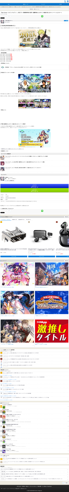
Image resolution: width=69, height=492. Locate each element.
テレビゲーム (28, 219)
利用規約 (23, 486)
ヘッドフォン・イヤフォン (5, 219)
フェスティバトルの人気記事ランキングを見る (7, 387)
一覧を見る (66, 216)
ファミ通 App (4, 2)
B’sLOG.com (49, 486)
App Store (34, 186)
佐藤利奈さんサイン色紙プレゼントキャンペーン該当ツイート (12, 148)
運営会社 (27, 486)
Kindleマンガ (14, 219)
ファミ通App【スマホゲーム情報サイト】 (7, 6)
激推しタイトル (36, 9)
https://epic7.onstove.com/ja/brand (11, 197)
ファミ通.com (44, 486)
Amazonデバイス (21, 219)
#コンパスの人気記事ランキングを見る (6, 375)
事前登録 (31, 9)
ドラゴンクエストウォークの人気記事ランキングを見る (8, 379)
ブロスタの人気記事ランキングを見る (6, 383)
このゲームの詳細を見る (10, 180)
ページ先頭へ (66, 482)
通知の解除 (39, 486)
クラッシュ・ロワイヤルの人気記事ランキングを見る (8, 391)
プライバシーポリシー (33, 486)
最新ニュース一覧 (17, 6)
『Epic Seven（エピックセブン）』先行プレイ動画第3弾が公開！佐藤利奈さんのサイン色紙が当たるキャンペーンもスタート (41, 6)
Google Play (34, 190)
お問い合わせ (19, 486)
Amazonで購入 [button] (13, 256)
